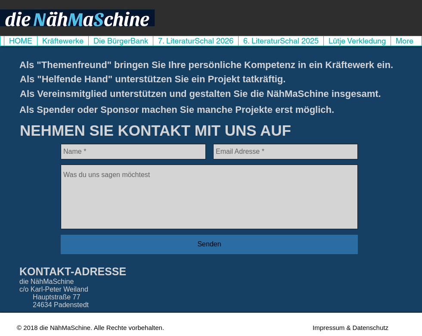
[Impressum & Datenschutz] (350, 327)
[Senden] (209, 244)
